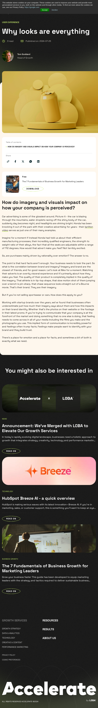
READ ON (11, 451)
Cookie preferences (11, 660)
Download (32, 188)
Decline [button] (55, 10)
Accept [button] (44, 10)
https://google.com (32, 7)
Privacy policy (8, 655)
